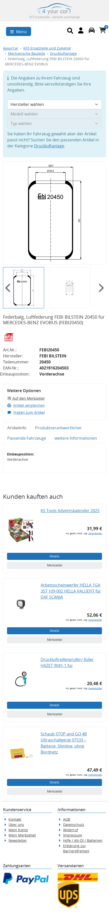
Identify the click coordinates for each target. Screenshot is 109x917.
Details (54, 556)
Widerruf (70, 829)
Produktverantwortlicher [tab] (58, 428)
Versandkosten (95, 533)
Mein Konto (18, 829)
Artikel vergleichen (26, 405)
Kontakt (15, 819)
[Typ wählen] (54, 123)
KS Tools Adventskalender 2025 (70, 510)
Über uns (16, 824)
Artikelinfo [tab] (17, 428)
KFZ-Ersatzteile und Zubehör (47, 48)
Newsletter (18, 840)
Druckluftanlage (63, 53)
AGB (66, 819)
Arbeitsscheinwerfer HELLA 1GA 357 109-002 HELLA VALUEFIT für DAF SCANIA (71, 591)
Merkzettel (54, 565)
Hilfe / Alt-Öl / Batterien (82, 840)
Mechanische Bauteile (26, 53)
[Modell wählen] (54, 114)
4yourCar (10, 48)
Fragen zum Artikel (26, 412)
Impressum (72, 835)
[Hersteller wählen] (54, 104)
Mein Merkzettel (22, 835)
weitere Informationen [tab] (76, 438)
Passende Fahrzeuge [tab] (26, 438)
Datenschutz (73, 824)
